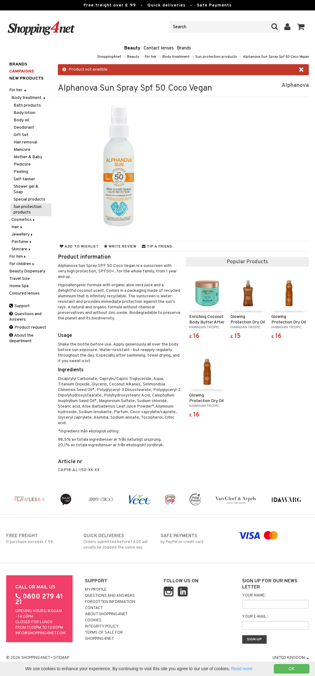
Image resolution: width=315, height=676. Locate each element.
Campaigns (21, 71)
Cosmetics (23, 219)
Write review (120, 246)
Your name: (253, 595)
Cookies (93, 620)
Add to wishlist (79, 246)
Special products (29, 199)
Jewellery (22, 234)
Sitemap (61, 657)
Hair (17, 227)
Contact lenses (159, 48)
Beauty (132, 48)
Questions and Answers (25, 316)
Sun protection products (216, 56)
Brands (184, 48)
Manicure (22, 149)
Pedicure (22, 164)
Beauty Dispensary (27, 271)
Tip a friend (157, 246)
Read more (241, 668)
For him (18, 256)
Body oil (21, 120)
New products (26, 78)
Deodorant (24, 127)
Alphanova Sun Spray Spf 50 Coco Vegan (276, 56)
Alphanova (295, 85)
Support (19, 306)
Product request (27, 327)
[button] (301, 27)
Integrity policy (102, 626)
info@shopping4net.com (40, 633)
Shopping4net (109, 56)
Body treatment (175, 56)
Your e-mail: (254, 616)
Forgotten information (110, 602)
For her (151, 56)
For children (22, 264)
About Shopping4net (106, 614)
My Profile (95, 589)
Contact (94, 608)
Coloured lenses (24, 293)
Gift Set (21, 135)
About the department (21, 338)
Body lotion (24, 112)
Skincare (21, 249)
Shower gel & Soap (26, 189)
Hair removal (25, 142)
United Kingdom (291, 657)
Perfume (21, 241)
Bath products (27, 105)
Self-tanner (24, 179)
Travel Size (19, 278)
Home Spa (19, 286)
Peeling (21, 171)
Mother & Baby (28, 157)
